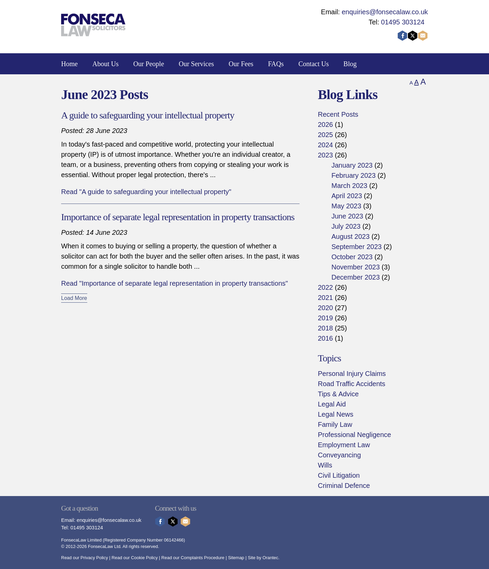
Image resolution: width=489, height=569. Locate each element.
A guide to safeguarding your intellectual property (147, 115)
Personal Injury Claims (352, 373)
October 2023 (352, 257)
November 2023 (355, 267)
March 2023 (349, 185)
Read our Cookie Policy (135, 557)
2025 (325, 134)
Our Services (196, 64)
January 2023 (352, 165)
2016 (325, 338)
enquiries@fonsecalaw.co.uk (385, 12)
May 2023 (346, 206)
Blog (350, 64)
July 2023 (346, 226)
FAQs (276, 64)
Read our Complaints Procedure (192, 557)
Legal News (336, 414)
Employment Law (344, 445)
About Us (105, 64)
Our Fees (241, 64)
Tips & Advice (338, 394)
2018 (325, 328)
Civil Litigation (339, 475)
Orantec (270, 557)
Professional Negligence (354, 434)
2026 (325, 124)
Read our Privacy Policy (84, 557)
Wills (325, 465)
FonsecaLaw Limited (81, 540)
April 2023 (346, 196)
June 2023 (347, 216)
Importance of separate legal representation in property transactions (177, 217)
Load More (74, 298)
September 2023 (356, 246)
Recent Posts (338, 114)
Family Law (335, 424)
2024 (325, 145)
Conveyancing (339, 455)
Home (69, 64)
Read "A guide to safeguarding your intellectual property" (146, 191)
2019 (325, 318)
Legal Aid (332, 404)
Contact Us (313, 64)
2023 (325, 155)
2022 (325, 287)
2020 (325, 307)
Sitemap (236, 557)
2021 (325, 297)
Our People (148, 64)
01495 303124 (402, 22)
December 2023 (355, 277)
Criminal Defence (344, 485)
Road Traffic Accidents (351, 383)
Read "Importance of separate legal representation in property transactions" (174, 283)
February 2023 (353, 175)
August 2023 (350, 236)
